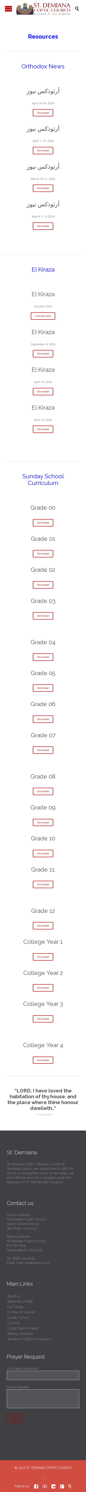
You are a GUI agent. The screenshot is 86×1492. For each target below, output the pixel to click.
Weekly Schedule (20, 1333)
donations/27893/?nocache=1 (29, 1339)
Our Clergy (15, 1307)
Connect (13, 1323)
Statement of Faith (20, 1301)
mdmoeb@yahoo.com (33, 1263)
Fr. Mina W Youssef (21, 1312)
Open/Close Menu (8, 9)
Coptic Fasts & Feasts (22, 1328)
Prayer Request (43, 1397)
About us (13, 1296)
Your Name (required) (43, 1372)
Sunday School (18, 1317)
